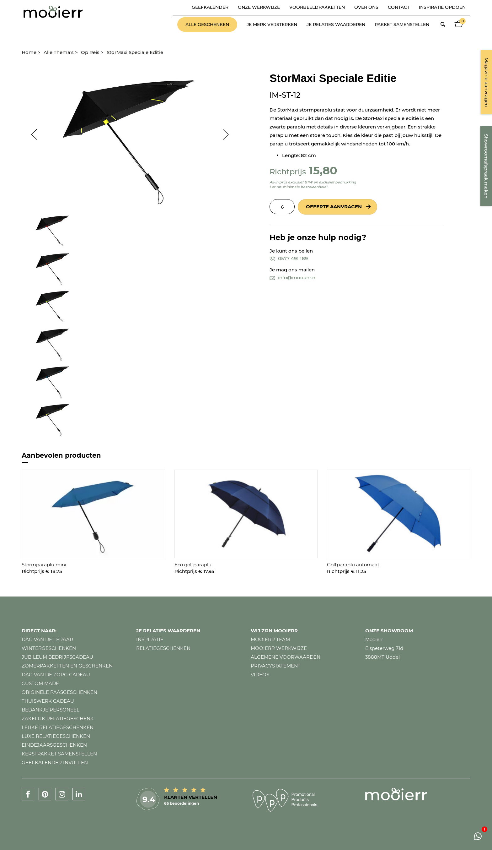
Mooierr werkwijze (279, 648)
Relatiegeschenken (163, 648)
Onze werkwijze (259, 7)
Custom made (40, 683)
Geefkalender (210, 7)
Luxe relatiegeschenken (56, 736)
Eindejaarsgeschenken (54, 745)
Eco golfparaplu (192, 565)
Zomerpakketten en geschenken (67, 666)
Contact (398, 7)
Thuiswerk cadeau (48, 701)
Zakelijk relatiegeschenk (58, 719)
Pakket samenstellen (402, 24)
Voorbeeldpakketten (317, 7)
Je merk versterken (272, 24)
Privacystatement (276, 666)
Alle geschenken (207, 24)
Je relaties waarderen (336, 24)
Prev (31, 134)
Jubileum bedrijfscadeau (57, 657)
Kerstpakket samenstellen (59, 754)
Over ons (366, 7)
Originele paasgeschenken (59, 692)
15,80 (323, 170)
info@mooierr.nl (293, 278)
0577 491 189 (289, 258)
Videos (260, 675)
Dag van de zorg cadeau (56, 675)
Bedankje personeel (50, 710)
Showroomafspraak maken (486, 166)
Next (228, 134)
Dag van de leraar (47, 639)
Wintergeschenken (49, 648)
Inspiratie (149, 639)
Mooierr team (270, 639)
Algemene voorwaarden (285, 657)
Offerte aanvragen (334, 207)
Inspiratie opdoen (442, 7)
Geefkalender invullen (55, 763)
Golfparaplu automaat (353, 565)
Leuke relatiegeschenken (58, 727)
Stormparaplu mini (44, 565)
